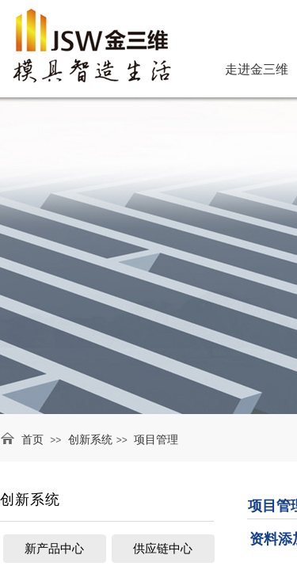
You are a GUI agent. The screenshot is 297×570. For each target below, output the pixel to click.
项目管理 (156, 440)
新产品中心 (54, 548)
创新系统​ (90, 440)
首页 (32, 440)
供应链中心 (162, 548)
